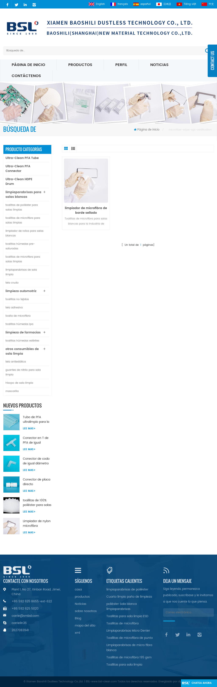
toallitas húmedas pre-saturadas (20, 246)
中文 (208, 4)
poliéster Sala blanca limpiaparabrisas (121, 606)
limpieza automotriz (21, 291)
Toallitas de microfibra (122, 623)
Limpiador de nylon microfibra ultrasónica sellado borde (37, 523)
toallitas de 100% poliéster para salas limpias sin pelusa (37, 502)
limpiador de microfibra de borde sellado (86, 210)
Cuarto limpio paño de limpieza (129, 596)
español (142, 4)
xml (77, 632)
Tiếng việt (186, 4)
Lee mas (29, 429)
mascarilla (12, 391)
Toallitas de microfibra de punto (129, 637)
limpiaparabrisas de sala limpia (21, 272)
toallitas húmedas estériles (22, 341)
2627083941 (20, 630)
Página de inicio (28, 65)
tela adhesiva (14, 308)
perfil (121, 65)
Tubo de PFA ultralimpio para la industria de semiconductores (36, 419)
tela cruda (12, 283)
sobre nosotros (86, 611)
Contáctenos (26, 76)
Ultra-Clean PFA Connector (18, 168)
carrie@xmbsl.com (25, 615)
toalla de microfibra (18, 316)
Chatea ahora (201, 683)
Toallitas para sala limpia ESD (127, 616)
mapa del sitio (85, 625)
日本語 (163, 4)
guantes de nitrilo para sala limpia (23, 372)
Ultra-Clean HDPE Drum (19, 181)
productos (82, 596)
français (119, 4)
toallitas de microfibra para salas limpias (23, 220)
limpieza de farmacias (23, 332)
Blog (78, 618)
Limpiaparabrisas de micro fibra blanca (129, 648)
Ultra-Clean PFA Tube (22, 158)
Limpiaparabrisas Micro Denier (128, 630)
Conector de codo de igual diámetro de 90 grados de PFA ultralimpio (36, 461)
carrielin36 (19, 623)
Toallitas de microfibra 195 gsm (129, 657)
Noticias (159, 65)
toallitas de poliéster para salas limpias (22, 207)
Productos (80, 65)
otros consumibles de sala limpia (22, 351)
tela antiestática (16, 362)
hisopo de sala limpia (19, 383)
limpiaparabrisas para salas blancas (23, 194)
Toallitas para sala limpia (124, 664)
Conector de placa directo (36, 482)
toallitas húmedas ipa (19, 324)
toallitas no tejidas (17, 299)
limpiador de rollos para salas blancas (24, 233)
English (97, 4)
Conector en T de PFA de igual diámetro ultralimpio (36, 440)
